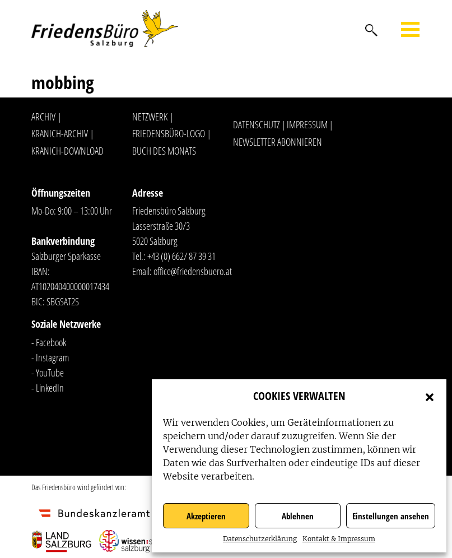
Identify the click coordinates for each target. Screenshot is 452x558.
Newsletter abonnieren (277, 141)
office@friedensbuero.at (192, 271)
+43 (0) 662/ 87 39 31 (181, 256)
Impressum (307, 124)
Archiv (43, 116)
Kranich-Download (67, 150)
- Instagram (50, 357)
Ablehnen (298, 516)
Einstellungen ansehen (390, 516)
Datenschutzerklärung (260, 538)
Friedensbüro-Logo (168, 133)
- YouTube (47, 372)
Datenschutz (256, 124)
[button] (429, 396)
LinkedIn (50, 387)
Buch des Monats (164, 150)
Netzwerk (149, 116)
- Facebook (48, 342)
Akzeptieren (206, 516)
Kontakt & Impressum (338, 538)
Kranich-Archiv (59, 133)
